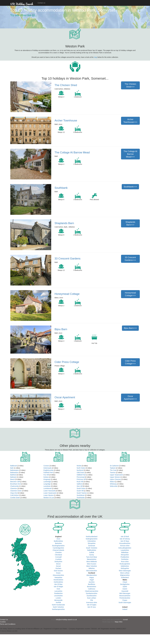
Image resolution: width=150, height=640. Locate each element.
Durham (58, 568)
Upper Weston (115, 477)
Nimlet (79, 466)
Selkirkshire (125, 566)
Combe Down (15, 497)
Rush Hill (80, 482)
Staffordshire (91, 550)
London (58, 598)
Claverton (13, 488)
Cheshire (58, 552)
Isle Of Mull (125, 536)
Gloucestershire (58, 575)
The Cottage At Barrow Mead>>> (130, 154)
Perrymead (80, 477)
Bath (12, 468)
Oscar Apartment (65, 397)
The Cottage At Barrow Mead (72, 152)
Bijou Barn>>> (130, 328)
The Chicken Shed (66, 85)
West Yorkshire (91, 566)
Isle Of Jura (92, 607)
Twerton (113, 472)
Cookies (3, 622)
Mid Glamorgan (124, 593)
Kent (58, 589)
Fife (91, 600)
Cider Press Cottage (67, 361)
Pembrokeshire (124, 598)
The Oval (113, 470)
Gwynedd (124, 591)
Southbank (61, 187)
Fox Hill (46, 475)
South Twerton (82, 493)
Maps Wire (118, 622)
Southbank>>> (130, 187)
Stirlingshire (125, 568)
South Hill (80, 491)
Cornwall (58, 557)
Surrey (91, 555)
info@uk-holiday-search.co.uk (66, 619)
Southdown (81, 495)
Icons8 (125, 619)
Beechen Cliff (15, 482)
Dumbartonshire (91, 593)
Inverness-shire (91, 602)
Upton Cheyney (115, 479)
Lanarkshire (125, 550)
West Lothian (124, 573)
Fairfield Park (48, 472)
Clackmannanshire (91, 591)
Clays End (14, 493)
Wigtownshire (125, 575)
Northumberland (91, 536)
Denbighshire (125, 584)
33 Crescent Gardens (68, 258)
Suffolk (91, 552)
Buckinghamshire (58, 546)
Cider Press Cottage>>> (130, 362)
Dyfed (125, 586)
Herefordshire (58, 580)
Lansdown (47, 486)
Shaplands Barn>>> (130, 223)
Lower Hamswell (49, 491)
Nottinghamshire (91, 539)
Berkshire (58, 543)
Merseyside (58, 600)
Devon (58, 564)
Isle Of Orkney (125, 539)
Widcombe (113, 486)
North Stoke (81, 468)
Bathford (13, 475)
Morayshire (125, 555)
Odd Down (80, 472)
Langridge (47, 484)
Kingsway (46, 479)
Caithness (91, 589)
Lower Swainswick (49, 493)
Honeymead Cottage (67, 293)
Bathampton (14, 470)
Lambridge (47, 482)
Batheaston (14, 472)
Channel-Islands (58, 550)
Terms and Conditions (7, 624)
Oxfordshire (92, 541)
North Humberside (58, 605)
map (95, 57)
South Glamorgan (125, 602)
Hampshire (58, 577)
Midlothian (124, 552)
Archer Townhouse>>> (130, 120)
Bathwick (13, 477)
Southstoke (81, 497)
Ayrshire (91, 582)
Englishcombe (48, 470)
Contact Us (4, 619)
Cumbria (58, 559)
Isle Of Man (58, 584)
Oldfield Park (81, 475)
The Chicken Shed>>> (130, 85)
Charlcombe (14, 486)
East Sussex (58, 571)
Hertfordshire (58, 582)
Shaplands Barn (64, 223)
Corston (46, 466)
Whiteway (113, 484)
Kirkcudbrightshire (124, 548)
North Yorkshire (58, 607)
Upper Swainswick (116, 475)
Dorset (58, 566)
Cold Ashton (14, 495)
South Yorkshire (91, 548)
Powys (125, 600)
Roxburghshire (125, 564)
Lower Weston (48, 495)
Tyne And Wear (91, 557)
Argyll (92, 580)
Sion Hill (80, 486)
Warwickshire (91, 559)
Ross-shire (125, 561)
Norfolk (58, 602)
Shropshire (91, 543)
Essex (58, 573)
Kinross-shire (124, 546)
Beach (12, 479)
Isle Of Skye (125, 541)
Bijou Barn (61, 329)
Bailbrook (13, 466)
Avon (58, 539)
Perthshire (124, 559)
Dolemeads (47, 468)
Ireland (124, 609)
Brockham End (15, 484)
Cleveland (58, 555)
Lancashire (58, 591)
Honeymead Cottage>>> (130, 294)
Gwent (125, 589)
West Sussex (91, 564)
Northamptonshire (58, 609)
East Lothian (91, 598)
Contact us (41, 3)
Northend (80, 470)
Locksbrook (47, 488)
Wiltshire (92, 568)
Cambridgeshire (58, 548)
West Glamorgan (125, 571)
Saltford (79, 484)
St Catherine (114, 466)
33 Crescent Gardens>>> (130, 258)
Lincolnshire (58, 596)
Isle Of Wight (58, 586)
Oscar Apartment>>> (130, 397)
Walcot (112, 482)
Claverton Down (16, 491)
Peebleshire (58, 593)
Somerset (91, 546)
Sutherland (125, 577)
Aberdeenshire (91, 575)
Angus (91, 577)
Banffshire (91, 584)
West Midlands (91, 561)
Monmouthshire (124, 596)
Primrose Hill (81, 479)
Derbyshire (58, 561)
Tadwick (113, 468)
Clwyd (125, 582)
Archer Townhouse (66, 120)
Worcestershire (91, 571)
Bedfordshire (58, 541)
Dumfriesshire (92, 596)
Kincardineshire (124, 543)
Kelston (46, 477)
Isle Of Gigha (91, 605)
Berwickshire (91, 586)
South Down (81, 488)
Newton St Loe (48, 497)
